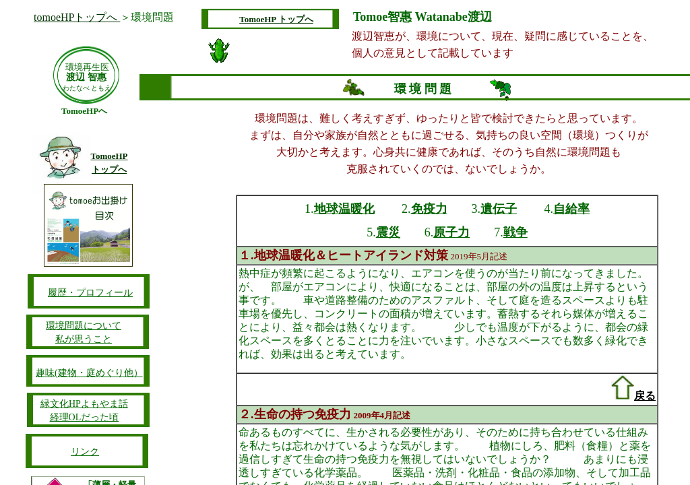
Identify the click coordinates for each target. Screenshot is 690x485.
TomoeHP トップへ (276, 19)
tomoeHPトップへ (77, 17)
